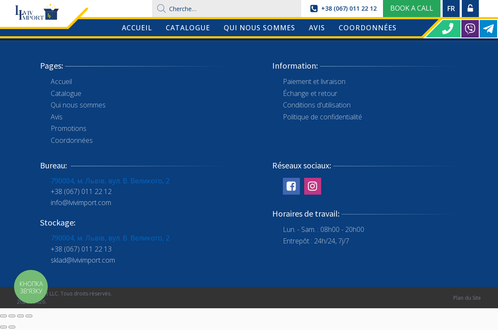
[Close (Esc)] (3, 316)
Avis (317, 27)
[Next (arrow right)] (12, 327)
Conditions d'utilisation (317, 105)
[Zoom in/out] (29, 316)
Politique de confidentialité (322, 117)
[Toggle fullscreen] (20, 316)
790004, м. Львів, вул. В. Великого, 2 (110, 180)
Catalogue (188, 27)
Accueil (137, 27)
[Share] (12, 316)
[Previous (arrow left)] (3, 327)
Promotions (68, 128)
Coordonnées (368, 27)
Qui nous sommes (259, 27)
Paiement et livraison (314, 81)
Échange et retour (310, 93)
